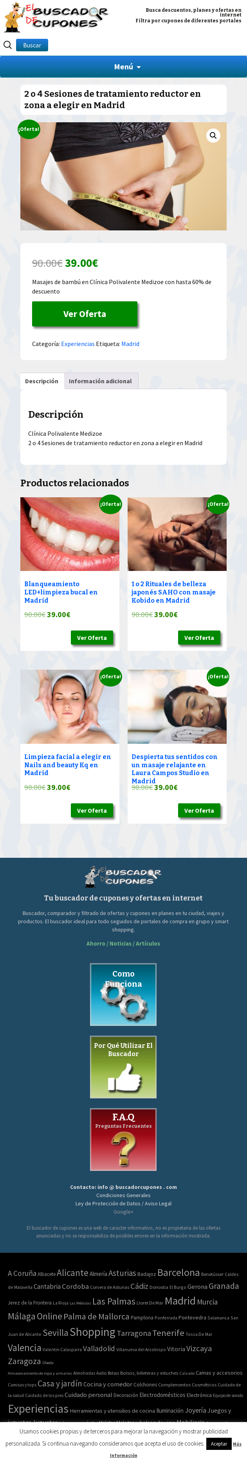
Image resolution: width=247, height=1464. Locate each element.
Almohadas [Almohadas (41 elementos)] (84, 1373)
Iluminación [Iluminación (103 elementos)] (170, 1410)
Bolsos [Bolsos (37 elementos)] (113, 1373)
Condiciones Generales (123, 1195)
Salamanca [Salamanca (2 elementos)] (218, 1318)
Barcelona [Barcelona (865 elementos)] (178, 1272)
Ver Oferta (84, 314)
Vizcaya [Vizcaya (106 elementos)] (199, 1348)
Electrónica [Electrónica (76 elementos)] (199, 1395)
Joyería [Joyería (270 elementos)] (195, 1410)
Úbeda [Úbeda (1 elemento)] (48, 1362)
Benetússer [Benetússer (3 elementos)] (212, 1274)
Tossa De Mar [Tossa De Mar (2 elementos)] (199, 1334)
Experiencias (78, 344)
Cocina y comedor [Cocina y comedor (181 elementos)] (107, 1384)
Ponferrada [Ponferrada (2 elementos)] (166, 1318)
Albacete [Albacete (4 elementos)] (47, 1274)
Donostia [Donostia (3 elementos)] (159, 1287)
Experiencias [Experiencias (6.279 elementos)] (38, 1408)
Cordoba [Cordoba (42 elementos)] (75, 1286)
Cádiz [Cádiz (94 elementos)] (139, 1286)
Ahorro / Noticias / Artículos (123, 943)
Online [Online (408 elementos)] (49, 1316)
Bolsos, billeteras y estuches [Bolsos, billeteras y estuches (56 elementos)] (149, 1373)
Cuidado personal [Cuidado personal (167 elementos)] (88, 1395)
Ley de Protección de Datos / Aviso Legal (123, 1203)
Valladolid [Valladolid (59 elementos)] (99, 1348)
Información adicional (100, 381)
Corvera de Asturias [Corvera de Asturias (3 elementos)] (109, 1287)
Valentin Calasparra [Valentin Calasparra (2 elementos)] (62, 1349)
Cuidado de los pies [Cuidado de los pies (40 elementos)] (44, 1395)
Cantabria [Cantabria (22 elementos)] (47, 1286)
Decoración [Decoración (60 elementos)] (126, 1395)
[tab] (41, 381)
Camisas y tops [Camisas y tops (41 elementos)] (22, 1385)
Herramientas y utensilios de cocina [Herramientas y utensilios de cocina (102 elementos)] (112, 1410)
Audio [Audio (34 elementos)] (101, 1373)
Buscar (32, 45)
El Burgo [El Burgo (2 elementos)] (177, 1287)
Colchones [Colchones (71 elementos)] (145, 1384)
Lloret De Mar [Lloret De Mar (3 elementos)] (150, 1303)
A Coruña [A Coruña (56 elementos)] (22, 1273)
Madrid (130, 344)
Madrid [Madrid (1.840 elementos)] (180, 1301)
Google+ (123, 1211)
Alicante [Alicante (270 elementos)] (72, 1272)
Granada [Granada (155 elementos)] (224, 1286)
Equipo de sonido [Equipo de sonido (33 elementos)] (228, 1395)
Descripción (41, 381)
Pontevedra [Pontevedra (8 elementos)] (192, 1317)
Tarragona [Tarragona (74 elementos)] (134, 1333)
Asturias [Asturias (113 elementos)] (122, 1273)
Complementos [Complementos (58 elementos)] (174, 1384)
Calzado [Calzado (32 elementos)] (187, 1373)
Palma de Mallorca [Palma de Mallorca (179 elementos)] (96, 1316)
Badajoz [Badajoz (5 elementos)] (146, 1274)
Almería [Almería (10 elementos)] (98, 1273)
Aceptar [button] (219, 1443)
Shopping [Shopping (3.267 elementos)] (92, 1331)
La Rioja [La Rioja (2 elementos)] (61, 1303)
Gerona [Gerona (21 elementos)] (197, 1287)
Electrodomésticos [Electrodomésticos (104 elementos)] (162, 1395)
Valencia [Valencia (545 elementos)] (24, 1348)
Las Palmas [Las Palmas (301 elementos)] (113, 1301)
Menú (123, 66)
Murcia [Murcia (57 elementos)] (207, 1301)
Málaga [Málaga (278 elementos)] (22, 1316)
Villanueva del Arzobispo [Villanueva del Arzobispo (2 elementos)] (141, 1349)
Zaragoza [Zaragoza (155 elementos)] (24, 1361)
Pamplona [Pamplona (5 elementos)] (142, 1317)
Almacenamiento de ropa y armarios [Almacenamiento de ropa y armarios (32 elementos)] (40, 1373)
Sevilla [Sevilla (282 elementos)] (56, 1332)
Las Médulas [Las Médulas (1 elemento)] (80, 1303)
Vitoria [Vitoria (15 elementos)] (176, 1349)
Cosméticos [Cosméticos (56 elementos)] (204, 1385)
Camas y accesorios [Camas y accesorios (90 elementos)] (219, 1372)
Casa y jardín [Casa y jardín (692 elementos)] (60, 1383)
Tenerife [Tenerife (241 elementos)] (168, 1332)
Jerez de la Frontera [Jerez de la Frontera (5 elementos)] (30, 1302)
